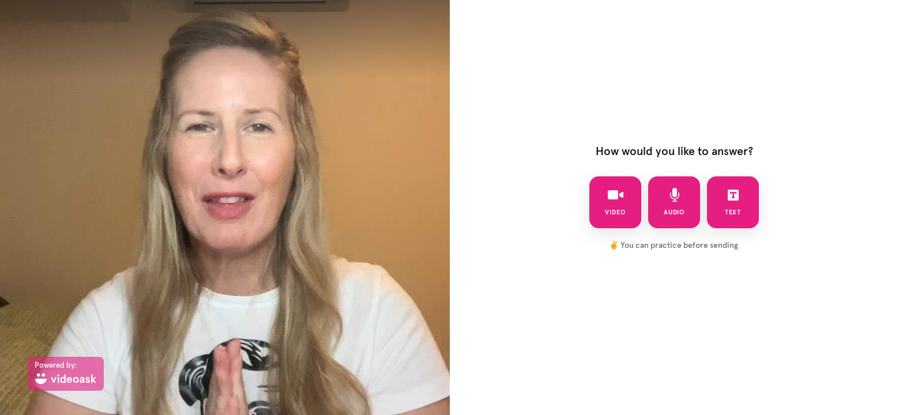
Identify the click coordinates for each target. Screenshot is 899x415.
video (615, 202)
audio (674, 202)
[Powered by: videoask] (66, 374)
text (733, 202)
